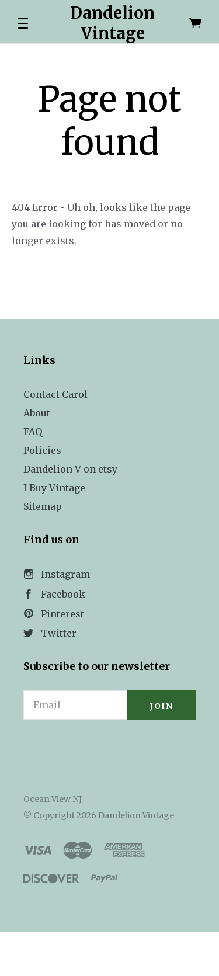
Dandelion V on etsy (70, 469)
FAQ (32, 431)
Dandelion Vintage (112, 23)
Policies (42, 450)
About (36, 413)
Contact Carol (55, 394)
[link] (110, 752)
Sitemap (42, 506)
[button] (22, 23)
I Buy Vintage (54, 488)
